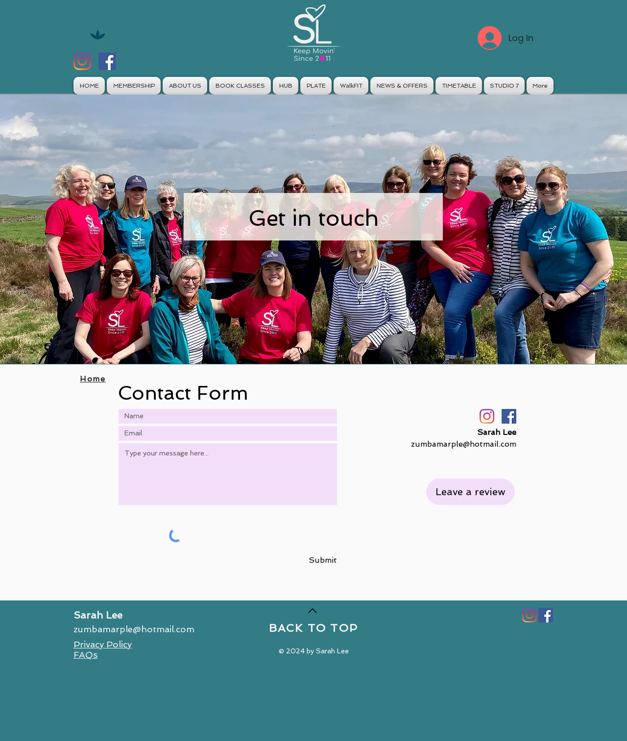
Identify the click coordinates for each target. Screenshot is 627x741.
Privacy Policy (102, 644)
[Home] (93, 379)
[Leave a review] (470, 491)
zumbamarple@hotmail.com (463, 444)
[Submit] (316, 560)
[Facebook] (107, 61)
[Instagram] (82, 61)
